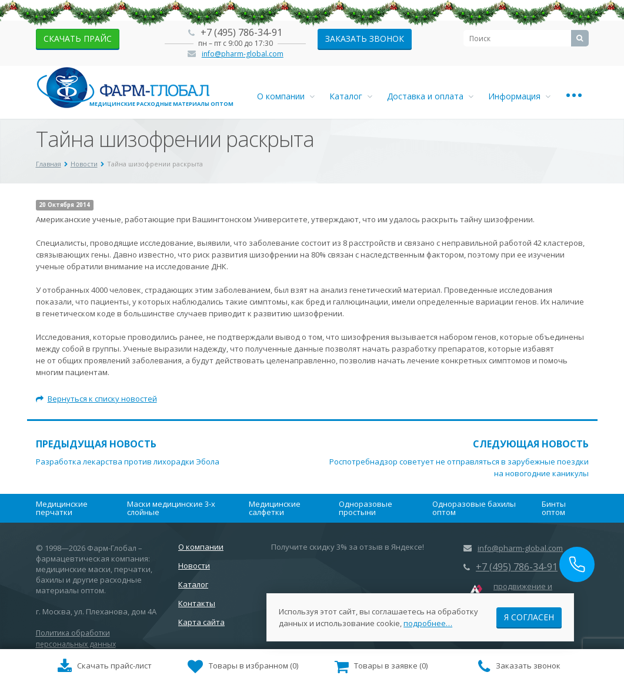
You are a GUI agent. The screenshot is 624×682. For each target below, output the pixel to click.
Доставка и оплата (430, 96)
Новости (194, 565)
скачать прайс (78, 38)
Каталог (350, 96)
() (243, 666)
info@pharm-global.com (242, 54)
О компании (286, 96)
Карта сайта (201, 622)
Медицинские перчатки (62, 508)
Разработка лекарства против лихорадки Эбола (127, 461)
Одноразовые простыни (365, 508)
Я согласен (529, 616)
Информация (519, 96)
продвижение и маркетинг (522, 591)
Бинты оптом (554, 508)
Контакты (196, 603)
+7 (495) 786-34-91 (241, 32)
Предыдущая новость (96, 444)
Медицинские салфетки (275, 508)
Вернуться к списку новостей (96, 398)
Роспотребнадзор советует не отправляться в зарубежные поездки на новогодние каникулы (459, 467)
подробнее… (427, 622)
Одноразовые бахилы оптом (474, 508)
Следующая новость (531, 444)
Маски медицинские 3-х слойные (171, 508)
